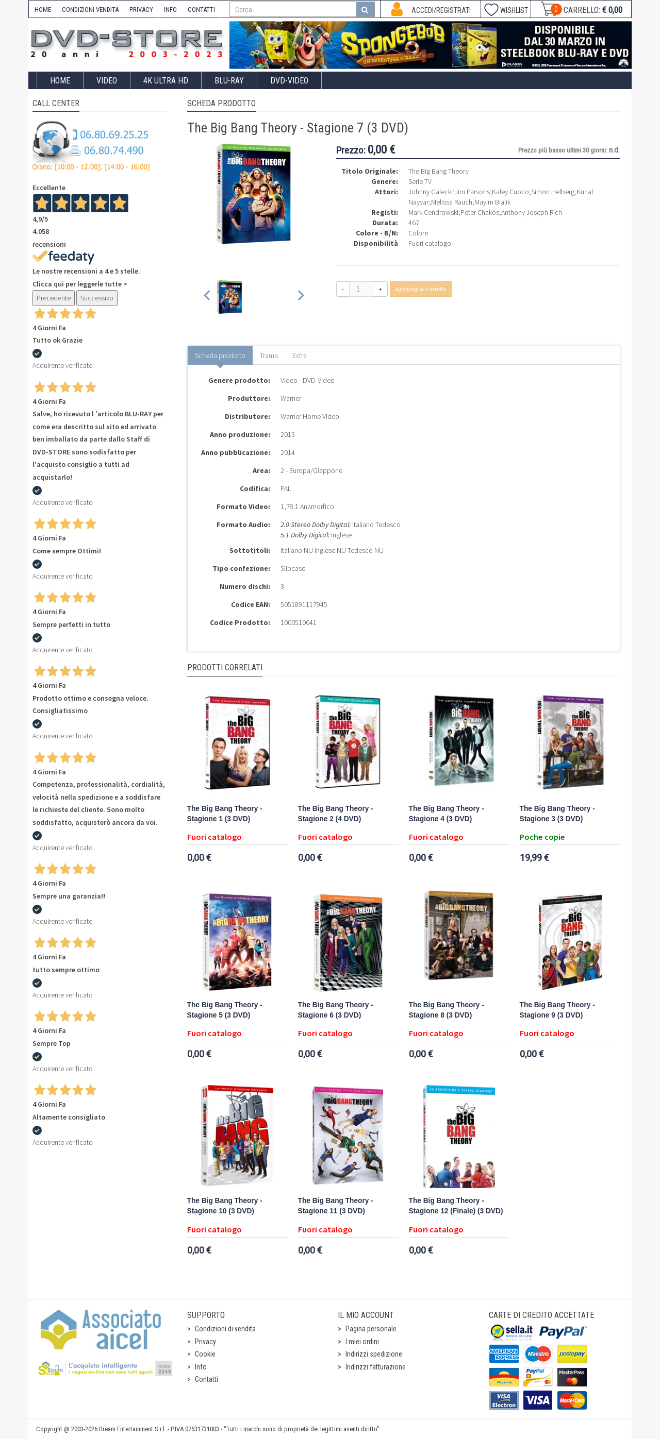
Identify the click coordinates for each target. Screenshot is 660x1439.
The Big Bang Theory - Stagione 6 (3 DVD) (335, 1010)
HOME (43, 9)
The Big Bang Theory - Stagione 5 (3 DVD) (224, 1010)
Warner (290, 398)
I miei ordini (362, 1342)
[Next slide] (300, 297)
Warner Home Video (309, 416)
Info (201, 1367)
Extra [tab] (299, 355)
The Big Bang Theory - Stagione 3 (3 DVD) (557, 814)
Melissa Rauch (451, 202)
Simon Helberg (552, 191)
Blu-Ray (229, 81)
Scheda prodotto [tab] (220, 355)
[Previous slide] (207, 297)
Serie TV (420, 181)
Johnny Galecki (430, 191)
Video (106, 81)
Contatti (206, 1379)
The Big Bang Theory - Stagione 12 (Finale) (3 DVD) (456, 1206)
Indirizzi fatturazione (375, 1367)
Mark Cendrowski (433, 212)
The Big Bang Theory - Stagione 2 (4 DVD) (335, 814)
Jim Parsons (472, 191)
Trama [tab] (269, 355)
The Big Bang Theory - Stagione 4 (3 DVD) (446, 814)
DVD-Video (289, 81)
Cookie (205, 1354)
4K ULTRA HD (165, 81)
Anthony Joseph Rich (531, 212)
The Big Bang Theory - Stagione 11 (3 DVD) (335, 1206)
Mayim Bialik (492, 202)
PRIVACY (141, 9)
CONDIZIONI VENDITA (90, 9)
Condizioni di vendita (225, 1329)
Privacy (205, 1342)
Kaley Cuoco (510, 191)
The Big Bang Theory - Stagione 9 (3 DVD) (557, 1010)
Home (60, 81)
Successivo (96, 297)
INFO (170, 9)
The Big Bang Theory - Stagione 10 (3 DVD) (224, 1206)
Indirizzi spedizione (373, 1354)
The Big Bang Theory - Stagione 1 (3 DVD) (224, 814)
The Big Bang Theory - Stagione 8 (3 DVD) (446, 1010)
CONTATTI (201, 9)
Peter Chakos (479, 212)
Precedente (54, 297)
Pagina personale (371, 1329)
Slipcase (292, 568)
